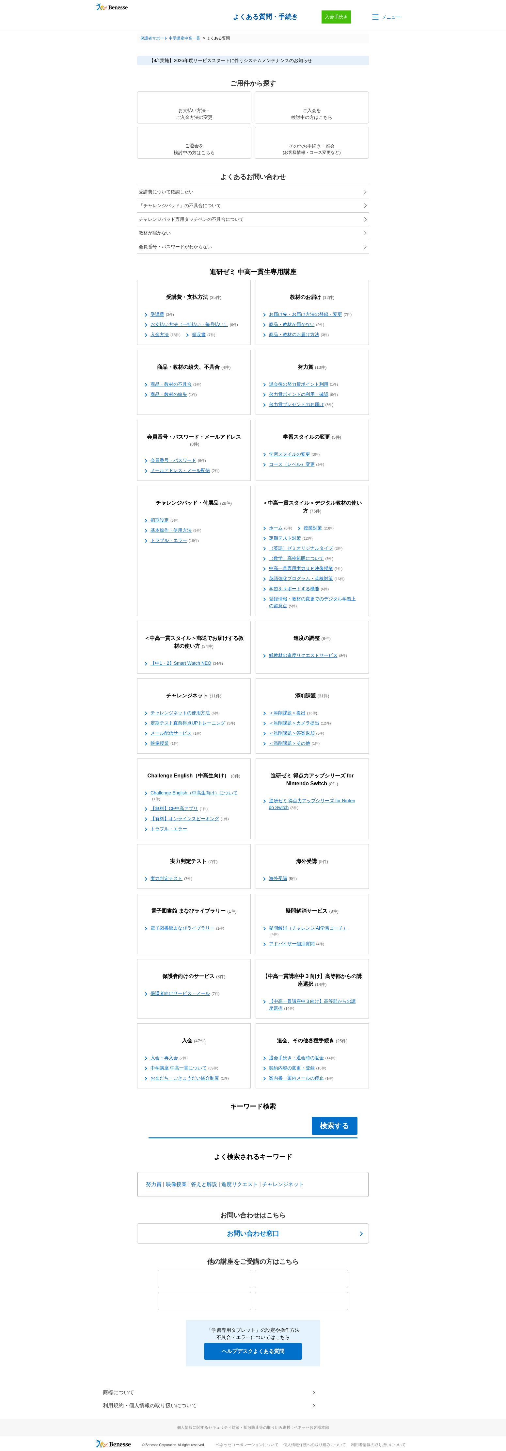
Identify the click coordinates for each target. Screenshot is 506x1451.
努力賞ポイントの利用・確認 (303, 395)
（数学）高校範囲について (301, 559)
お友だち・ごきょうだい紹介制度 (189, 1078)
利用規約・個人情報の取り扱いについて (150, 1405)
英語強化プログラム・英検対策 (307, 579)
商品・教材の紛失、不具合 (194, 367)
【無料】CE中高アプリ (179, 809)
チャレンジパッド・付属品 (194, 503)
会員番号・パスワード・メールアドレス (194, 440)
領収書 (203, 335)
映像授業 (164, 743)
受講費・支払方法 (193, 297)
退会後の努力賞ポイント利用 (303, 384)
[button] (385, 17)
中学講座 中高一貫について (184, 1068)
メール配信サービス (175, 733)
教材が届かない (155, 233)
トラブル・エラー (174, 541)
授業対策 (319, 528)
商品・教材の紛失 (173, 395)
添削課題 (312, 696)
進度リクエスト (239, 1184)
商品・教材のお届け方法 (299, 335)
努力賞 (312, 367)
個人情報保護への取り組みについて (314, 1445)
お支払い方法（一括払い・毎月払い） (194, 325)
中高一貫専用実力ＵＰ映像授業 (306, 569)
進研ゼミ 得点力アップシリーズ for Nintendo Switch (312, 780)
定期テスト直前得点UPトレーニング (192, 723)
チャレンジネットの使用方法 (185, 713)
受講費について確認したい (166, 191)
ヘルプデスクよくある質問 (253, 1351)
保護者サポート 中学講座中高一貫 (170, 38)
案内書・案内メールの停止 (301, 1078)
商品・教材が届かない (296, 325)
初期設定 (164, 520)
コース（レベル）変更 (296, 464)
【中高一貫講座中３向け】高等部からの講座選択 (312, 980)
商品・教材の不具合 (175, 384)
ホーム (281, 528)
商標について (118, 1392)
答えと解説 (204, 1184)
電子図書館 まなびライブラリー (194, 911)
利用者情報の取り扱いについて (378, 1445)
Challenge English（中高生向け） (194, 776)
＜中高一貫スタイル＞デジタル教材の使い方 (312, 507)
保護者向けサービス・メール (185, 994)
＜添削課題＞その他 (294, 743)
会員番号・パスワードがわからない (175, 246)
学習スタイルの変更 (312, 437)
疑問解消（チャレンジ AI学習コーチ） (308, 931)
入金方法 (165, 335)
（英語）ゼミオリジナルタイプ (306, 548)
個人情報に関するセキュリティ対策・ (253, 1427)
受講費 (162, 315)
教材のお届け (312, 297)
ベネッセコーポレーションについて (247, 1445)
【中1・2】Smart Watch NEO (186, 663)
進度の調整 (312, 638)
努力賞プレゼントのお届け (301, 405)
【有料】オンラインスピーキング (189, 819)
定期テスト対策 (291, 538)
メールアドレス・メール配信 (185, 471)
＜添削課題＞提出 (293, 713)
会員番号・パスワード (178, 461)
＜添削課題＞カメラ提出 (300, 723)
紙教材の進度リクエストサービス (308, 656)
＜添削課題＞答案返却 (296, 733)
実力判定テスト (194, 861)
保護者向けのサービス (194, 976)
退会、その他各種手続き (312, 1041)
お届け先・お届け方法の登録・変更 (310, 315)
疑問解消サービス (312, 911)
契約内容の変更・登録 (297, 1068)
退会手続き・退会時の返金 (302, 1058)
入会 (194, 1041)
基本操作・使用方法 (175, 530)
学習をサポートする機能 (299, 589)
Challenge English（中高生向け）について (194, 796)
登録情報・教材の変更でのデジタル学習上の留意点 (312, 602)
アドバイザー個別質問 (296, 944)
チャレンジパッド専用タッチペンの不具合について (191, 219)
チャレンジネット (193, 696)
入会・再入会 (169, 1058)
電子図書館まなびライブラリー (187, 928)
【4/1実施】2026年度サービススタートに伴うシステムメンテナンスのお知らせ (230, 60)
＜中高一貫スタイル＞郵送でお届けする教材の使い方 (194, 642)
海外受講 (312, 861)
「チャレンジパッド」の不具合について (180, 205)
